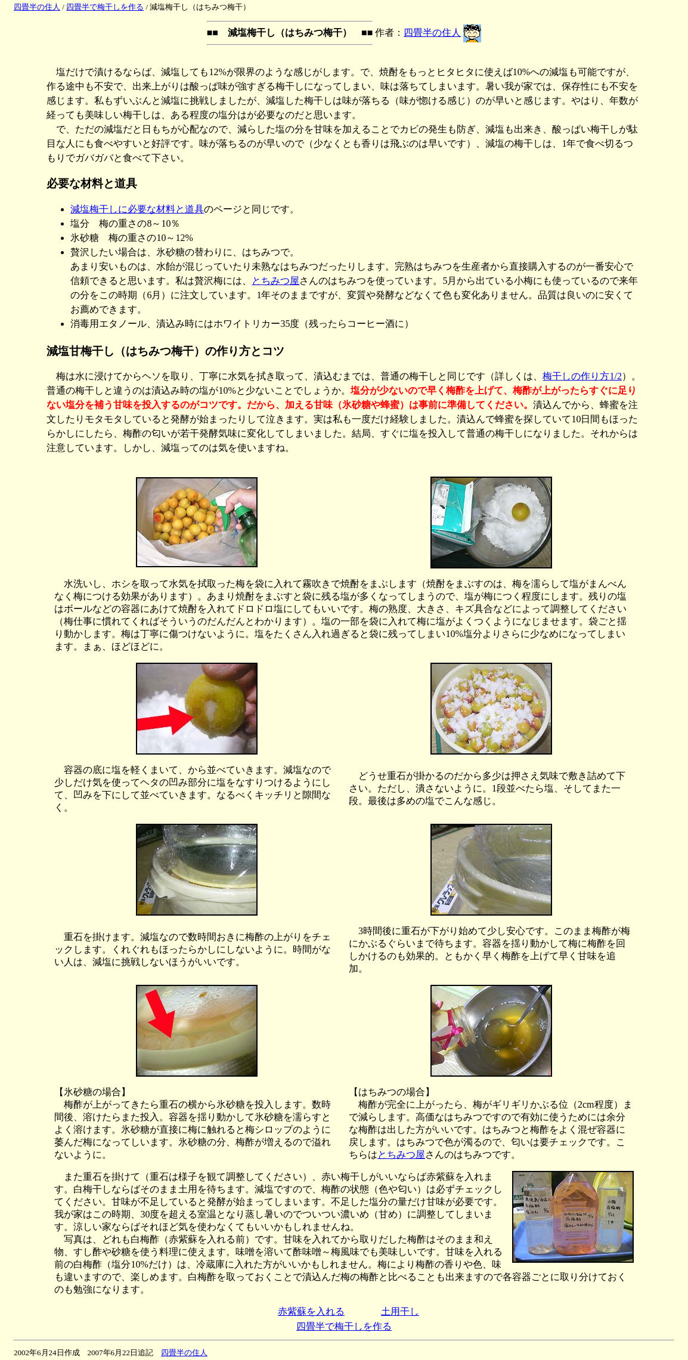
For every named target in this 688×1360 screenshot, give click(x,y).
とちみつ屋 (275, 281)
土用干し (400, 1311)
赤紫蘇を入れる (311, 1311)
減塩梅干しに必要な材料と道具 (137, 209)
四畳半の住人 (37, 6)
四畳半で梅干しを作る (105, 6)
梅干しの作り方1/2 (582, 376)
